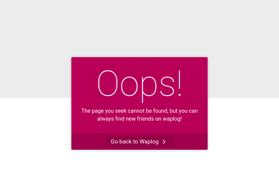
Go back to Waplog (139, 141)
